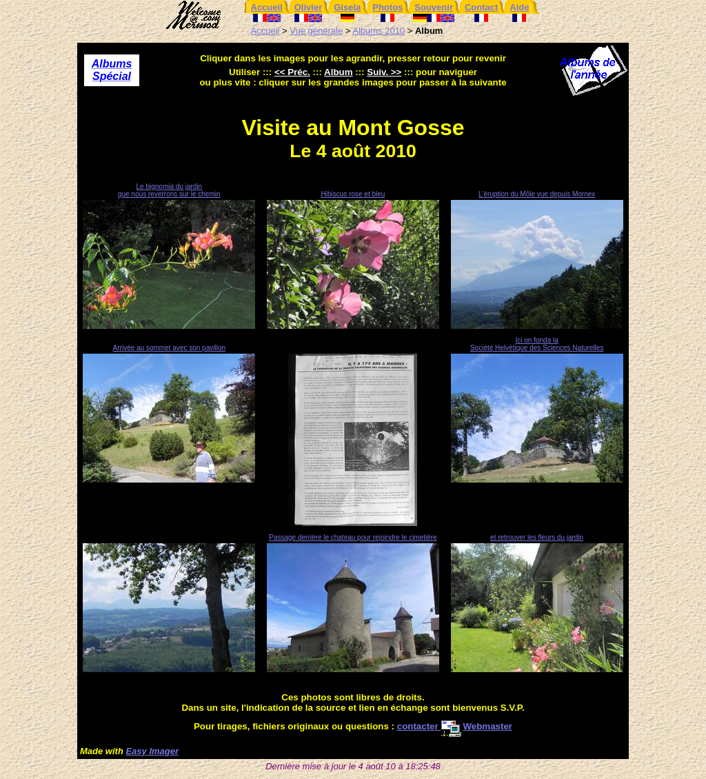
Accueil (265, 31)
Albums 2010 (378, 31)
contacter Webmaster (454, 726)
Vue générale (316, 31)
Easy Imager (152, 751)
